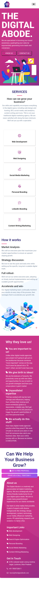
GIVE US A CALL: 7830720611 (19, 475)
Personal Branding (14, 544)
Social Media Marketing (16, 548)
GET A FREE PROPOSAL (19, 471)
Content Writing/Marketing (17, 552)
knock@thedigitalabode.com (18, 573)
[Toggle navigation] (34, 4)
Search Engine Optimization (18, 539)
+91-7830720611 (14, 569)
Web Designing (13, 535)
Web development (14, 531)
